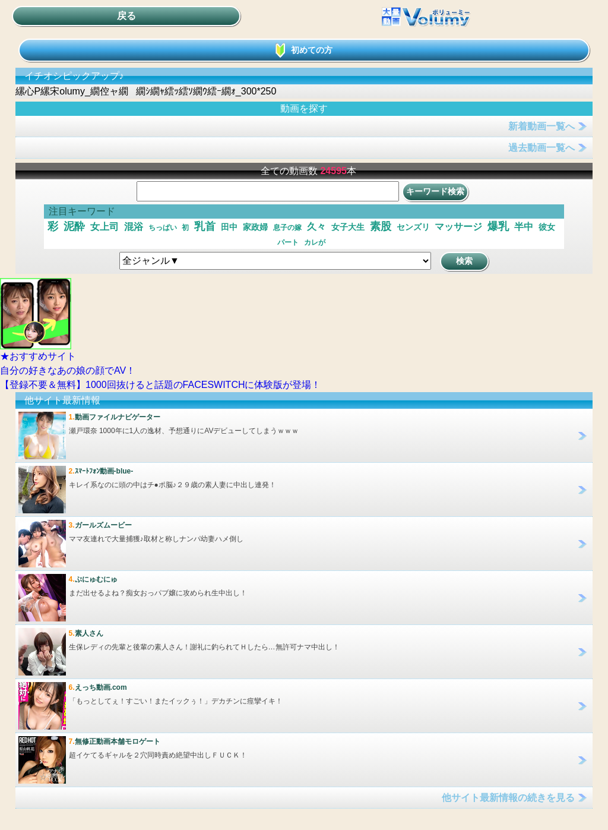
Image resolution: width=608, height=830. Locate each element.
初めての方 (304, 50)
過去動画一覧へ (541, 148)
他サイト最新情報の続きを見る (508, 798)
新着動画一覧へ (541, 126)
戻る (126, 16)
